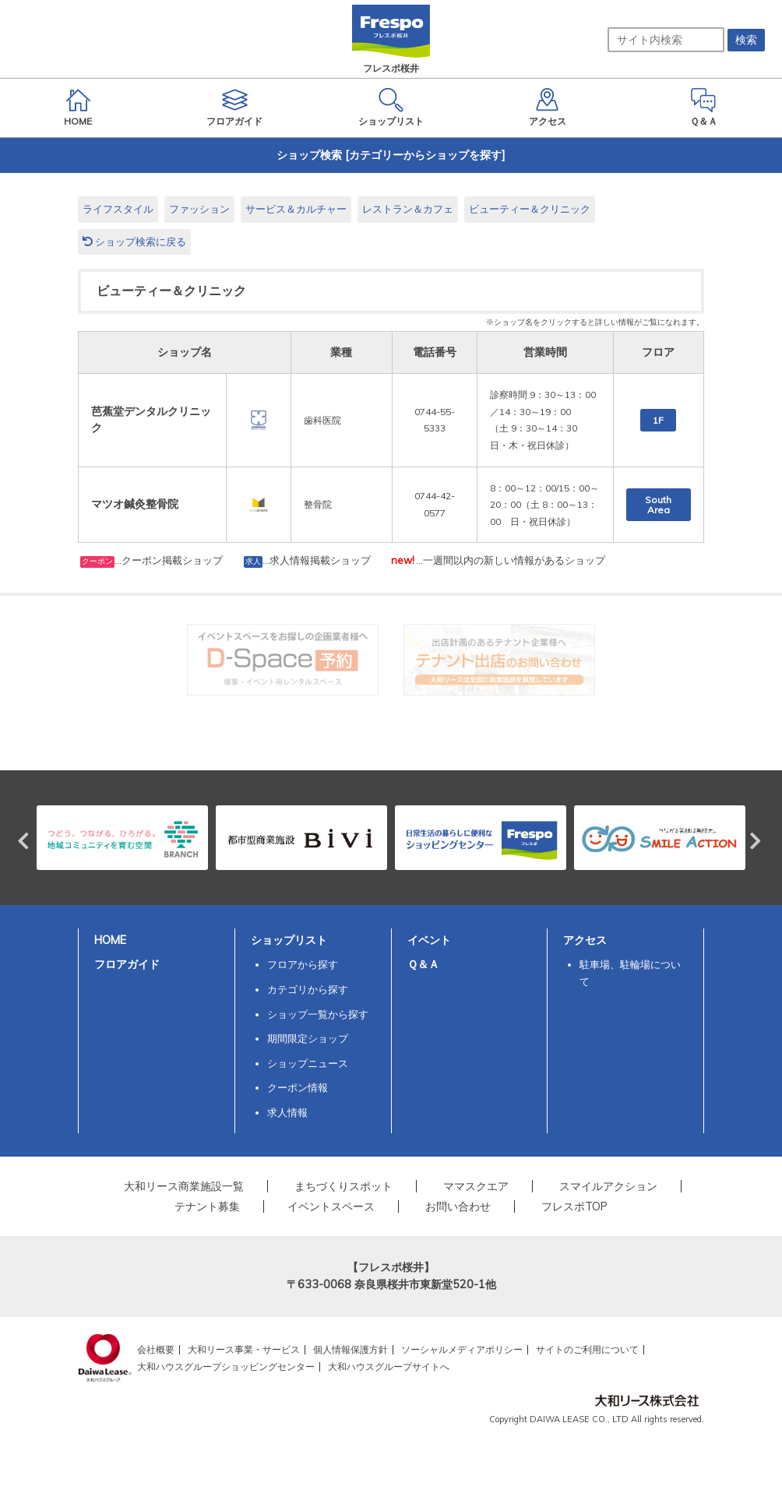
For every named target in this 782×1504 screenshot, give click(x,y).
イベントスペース (331, 1206)
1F (658, 420)
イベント (429, 940)
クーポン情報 (297, 1087)
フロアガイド (127, 964)
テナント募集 (207, 1206)
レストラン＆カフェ (407, 209)
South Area (658, 505)
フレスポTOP (574, 1206)
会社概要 (155, 1349)
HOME (110, 940)
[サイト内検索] (666, 39)
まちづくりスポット (343, 1186)
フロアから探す (302, 964)
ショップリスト (289, 940)
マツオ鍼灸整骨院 (134, 504)
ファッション (199, 209)
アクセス (585, 940)
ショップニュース (307, 1063)
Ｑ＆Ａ (423, 964)
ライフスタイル (118, 209)
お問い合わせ (458, 1206)
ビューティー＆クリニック (529, 209)
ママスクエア (476, 1186)
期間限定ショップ (307, 1038)
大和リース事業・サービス (244, 1349)
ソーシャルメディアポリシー (462, 1349)
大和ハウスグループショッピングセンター (226, 1366)
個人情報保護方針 (350, 1349)
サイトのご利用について (587, 1349)
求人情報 (287, 1112)
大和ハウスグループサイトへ (388, 1366)
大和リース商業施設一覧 (184, 1186)
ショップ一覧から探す (317, 1014)
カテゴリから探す (307, 989)
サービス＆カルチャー (296, 209)
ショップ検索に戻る (134, 241)
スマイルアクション (608, 1186)
